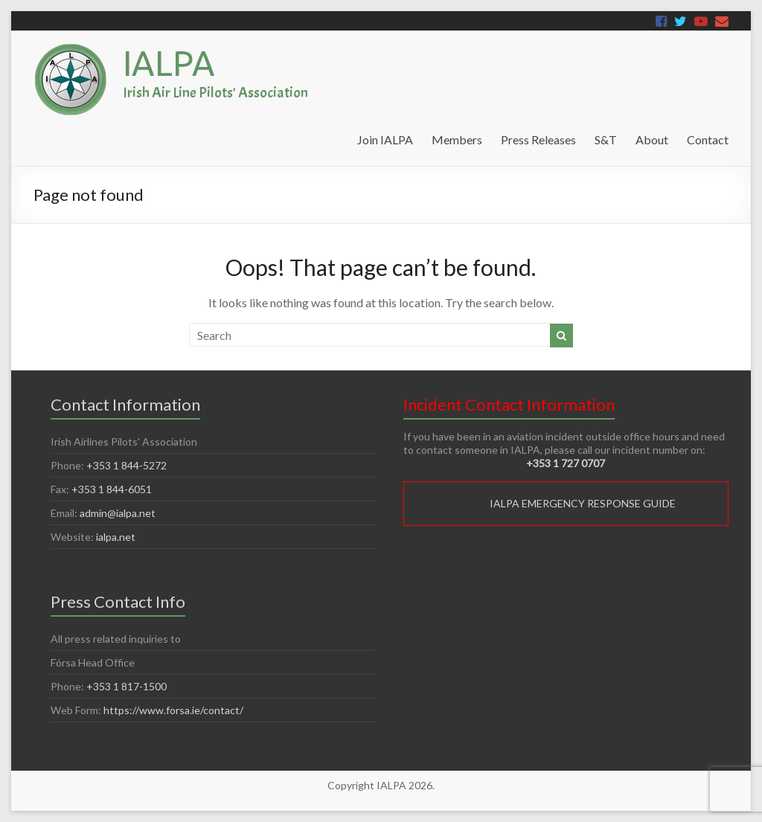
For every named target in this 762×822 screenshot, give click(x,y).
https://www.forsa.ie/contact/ (173, 710)
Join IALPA (385, 139)
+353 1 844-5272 (126, 465)
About (651, 139)
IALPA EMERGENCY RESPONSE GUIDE (583, 503)
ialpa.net (115, 536)
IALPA (169, 63)
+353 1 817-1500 (126, 686)
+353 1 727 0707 (565, 463)
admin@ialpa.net (118, 513)
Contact (708, 139)
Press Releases (538, 139)
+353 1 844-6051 (111, 489)
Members (457, 139)
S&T (606, 139)
